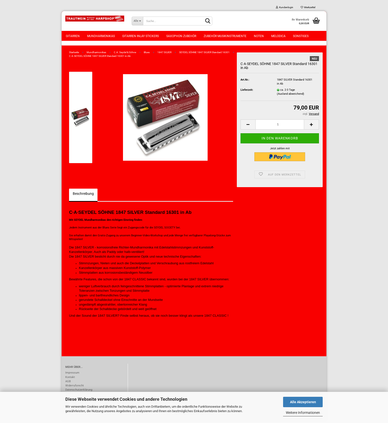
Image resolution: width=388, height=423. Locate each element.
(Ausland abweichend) (290, 96)
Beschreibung (83, 196)
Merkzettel (308, 7)
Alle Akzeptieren (303, 402)
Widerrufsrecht (74, 388)
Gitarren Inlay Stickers (140, 36)
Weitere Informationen (303, 413)
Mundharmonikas (101, 36)
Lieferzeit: (247, 92)
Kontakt (70, 379)
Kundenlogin (284, 7)
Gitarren (73, 36)
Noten (259, 36)
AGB (68, 384)
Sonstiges (301, 36)
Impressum (72, 375)
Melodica (278, 36)
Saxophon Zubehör (181, 36)
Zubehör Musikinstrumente (225, 36)
